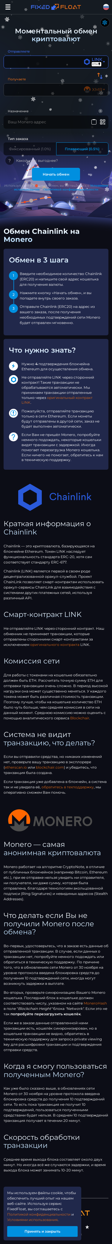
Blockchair (79, 718)
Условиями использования (32, 1219)
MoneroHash (95, 1003)
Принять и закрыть (42, 1231)
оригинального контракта (54, 644)
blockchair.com (50, 767)
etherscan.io (16, 767)
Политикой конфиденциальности (70, 189)
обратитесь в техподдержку (68, 787)
